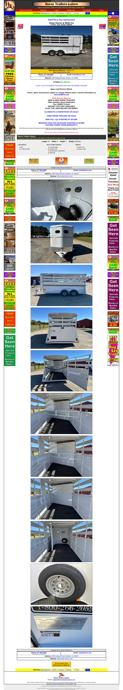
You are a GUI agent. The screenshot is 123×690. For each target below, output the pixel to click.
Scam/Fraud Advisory (61, 16)
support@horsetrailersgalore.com (63, 679)
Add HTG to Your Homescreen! (61, 20)
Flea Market (87, 10)
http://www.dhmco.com (61, 72)
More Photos (76, 68)
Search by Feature (26, 10)
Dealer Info (71, 10)
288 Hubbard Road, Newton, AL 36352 (65, 78)
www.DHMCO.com (61, 95)
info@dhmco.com (78, 74)
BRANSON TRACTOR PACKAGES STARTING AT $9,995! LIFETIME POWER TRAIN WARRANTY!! (61, 124)
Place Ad (43, 10)
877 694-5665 (48, 74)
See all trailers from (61, 664)
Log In (57, 10)
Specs (46, 68)
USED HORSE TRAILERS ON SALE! (61, 116)
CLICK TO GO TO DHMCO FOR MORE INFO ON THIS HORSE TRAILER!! (61, 86)
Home (101, 10)
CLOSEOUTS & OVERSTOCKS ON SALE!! (61, 112)
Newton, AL (70, 70)
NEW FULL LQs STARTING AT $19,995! (61, 119)
